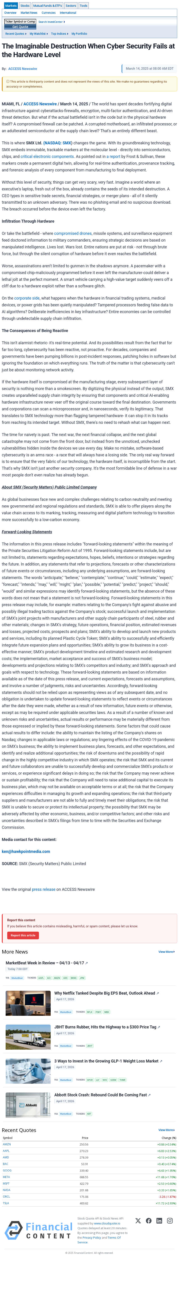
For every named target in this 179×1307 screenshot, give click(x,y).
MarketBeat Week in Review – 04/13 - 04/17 (47, 963)
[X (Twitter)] (138, 1232)
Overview (10, 13)
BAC (5, 1166)
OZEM (113, 1081)
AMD (6, 1159)
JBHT (90, 1047)
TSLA (6, 1205)
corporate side (26, 298)
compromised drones (73, 233)
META (6, 1179)
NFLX (89, 1012)
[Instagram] (169, 1232)
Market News (29, 13)
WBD (106, 1012)
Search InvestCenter (51, 21)
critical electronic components (47, 156)
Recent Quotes (14, 34)
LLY (98, 1081)
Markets (11, 6)
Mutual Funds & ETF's (47, 6)
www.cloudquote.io (107, 1225)
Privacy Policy (92, 1240)
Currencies (48, 13)
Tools (83, 6)
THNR (123, 1081)
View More (166, 952)
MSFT (6, 1185)
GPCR (90, 1081)
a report (113, 156)
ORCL (6, 1199)
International (68, 13)
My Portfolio (79, 34)
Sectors (71, 6)
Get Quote (20, 27)
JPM (82, 978)
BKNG (74, 978)
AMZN (57, 978)
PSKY (98, 1012)
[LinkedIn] (159, 1232)
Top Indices (58, 34)
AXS (65, 978)
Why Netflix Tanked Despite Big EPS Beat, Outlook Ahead (106, 993)
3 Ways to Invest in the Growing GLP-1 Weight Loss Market (108, 1062)
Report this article (23, 935)
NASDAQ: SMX (58, 143)
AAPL (41, 978)
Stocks (24, 6)
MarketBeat (17, 978)
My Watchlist (37, 34)
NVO (105, 1081)
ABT (89, 1115)
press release (43, 889)
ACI (49, 978)
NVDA (6, 1192)
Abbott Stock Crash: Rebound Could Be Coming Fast (102, 1097)
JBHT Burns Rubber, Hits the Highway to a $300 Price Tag (107, 1028)
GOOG (7, 1172)
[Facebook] (148, 1232)
